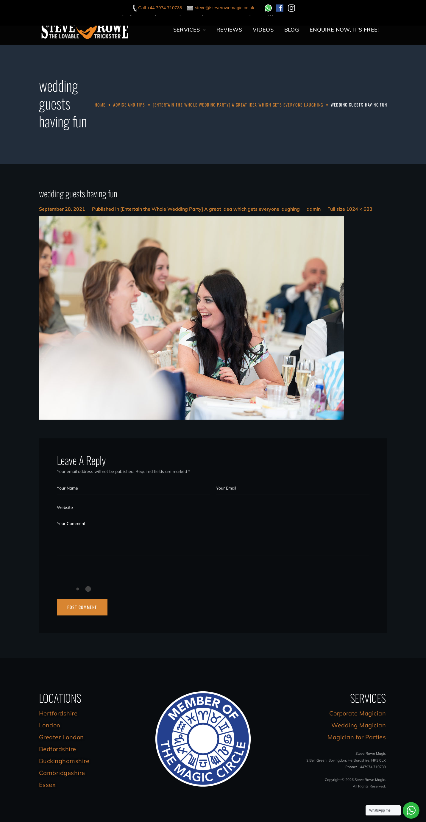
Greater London (61, 737)
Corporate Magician (357, 713)
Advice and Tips (129, 104)
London (49, 725)
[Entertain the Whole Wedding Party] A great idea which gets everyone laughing (238, 104)
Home (100, 104)
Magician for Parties (356, 737)
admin (314, 209)
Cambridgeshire (62, 772)
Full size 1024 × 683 (349, 209)
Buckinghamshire (64, 761)
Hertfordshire (58, 713)
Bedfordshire (57, 749)
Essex (47, 784)
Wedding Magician (358, 725)
